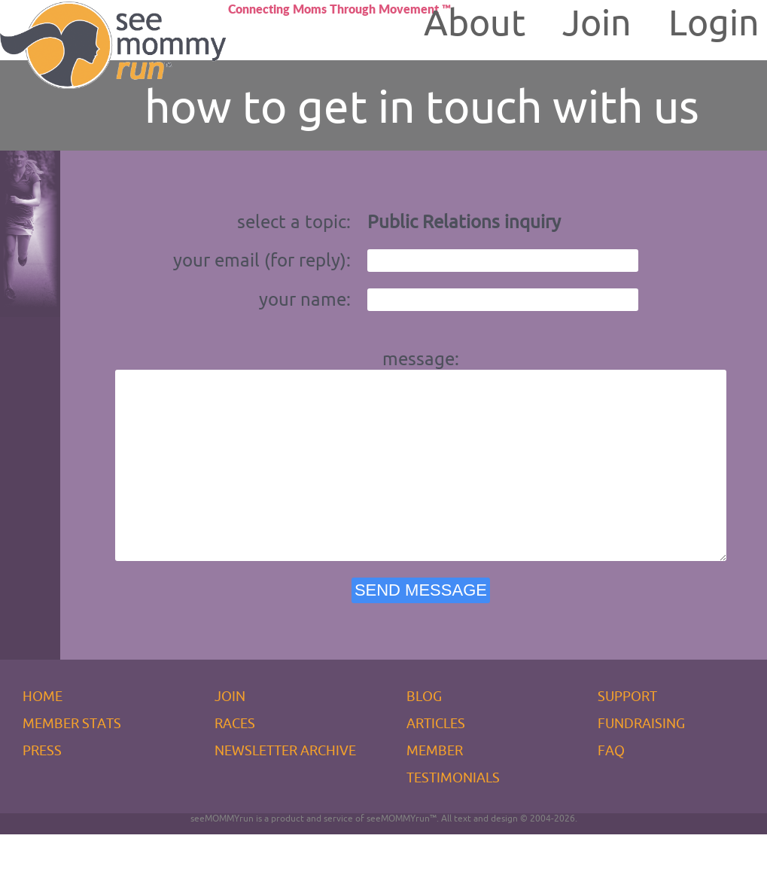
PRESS (42, 787)
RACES (235, 760)
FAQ (611, 787)
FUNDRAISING (641, 760)
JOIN (230, 733)
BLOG (424, 733)
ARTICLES (435, 760)
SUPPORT (627, 733)
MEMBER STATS (72, 760)
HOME (42, 733)
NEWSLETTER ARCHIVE (285, 787)
